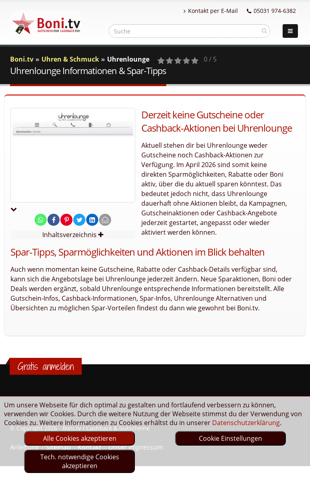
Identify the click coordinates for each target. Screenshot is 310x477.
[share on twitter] (79, 219)
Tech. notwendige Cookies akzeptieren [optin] (79, 461)
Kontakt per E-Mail (211, 10)
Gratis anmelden (46, 366)
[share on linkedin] (92, 219)
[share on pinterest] (66, 219)
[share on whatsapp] (40, 219)
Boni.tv (21, 59)
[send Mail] (105, 219)
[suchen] (264, 30)
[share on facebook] (53, 219)
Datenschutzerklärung (246, 422)
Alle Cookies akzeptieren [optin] (79, 438)
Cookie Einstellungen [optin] (230, 438)
